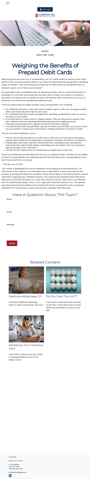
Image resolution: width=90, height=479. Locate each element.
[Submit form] (12, 243)
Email (9, 212)
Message (10, 224)
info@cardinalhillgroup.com (18, 472)
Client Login (45, 9)
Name (9, 199)
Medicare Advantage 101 (25, 296)
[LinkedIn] (10, 475)
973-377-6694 (18, 461)
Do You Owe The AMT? (61, 296)
